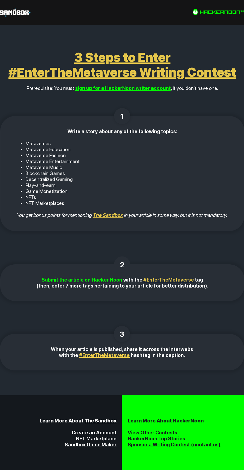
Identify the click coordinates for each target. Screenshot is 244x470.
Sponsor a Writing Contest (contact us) (174, 445)
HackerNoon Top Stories (156, 439)
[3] (122, 334)
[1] (122, 116)
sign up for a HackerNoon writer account (123, 88)
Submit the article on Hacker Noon (82, 280)
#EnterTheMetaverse (168, 280)
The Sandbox (101, 421)
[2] (122, 264)
